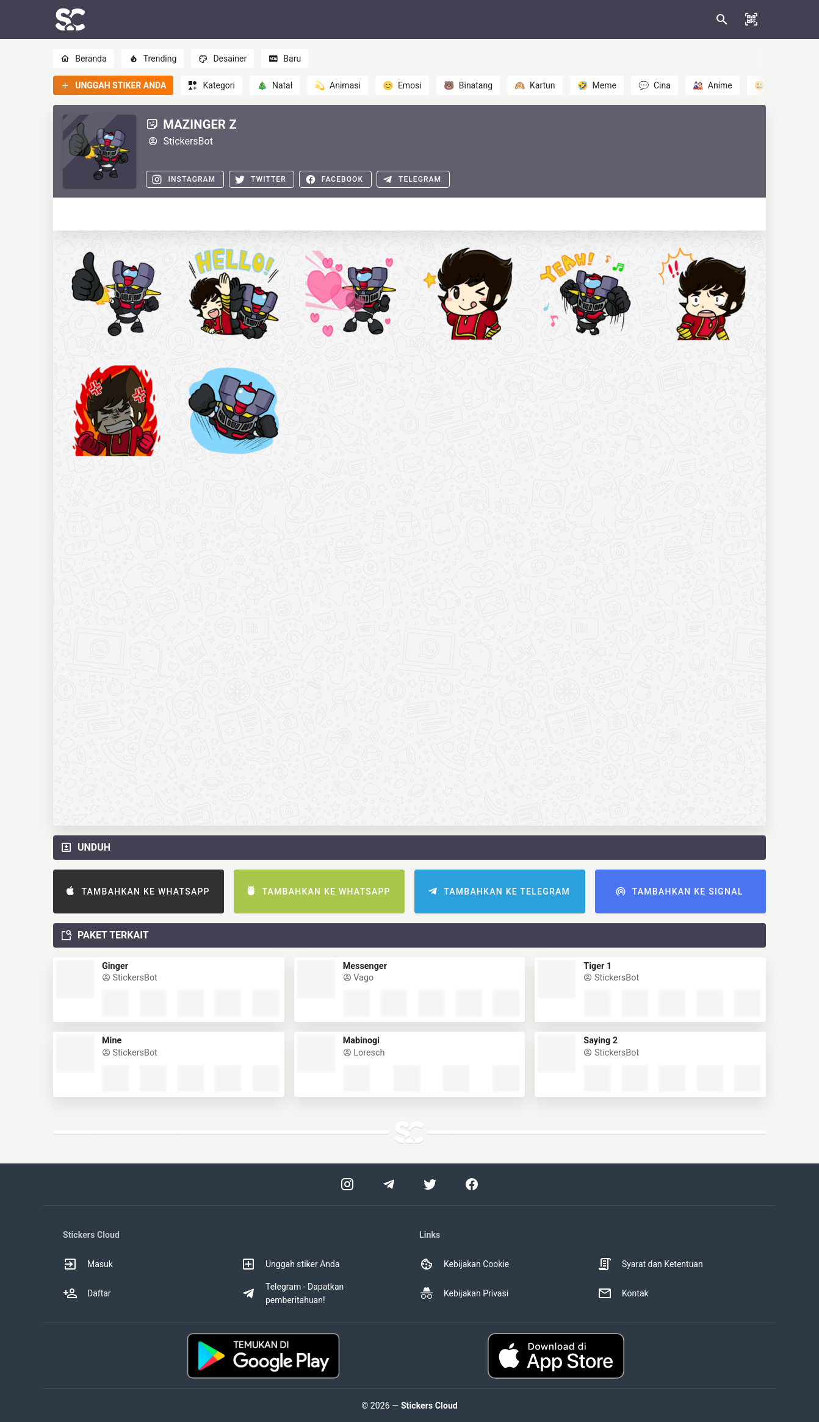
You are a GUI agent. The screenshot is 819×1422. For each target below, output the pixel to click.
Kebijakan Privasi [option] (463, 1293)
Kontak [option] (623, 1293)
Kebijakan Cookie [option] (464, 1264)
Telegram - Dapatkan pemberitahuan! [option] (292, 1293)
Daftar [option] (87, 1293)
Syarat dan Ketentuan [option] (650, 1264)
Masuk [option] (88, 1264)
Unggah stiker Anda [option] (290, 1264)
